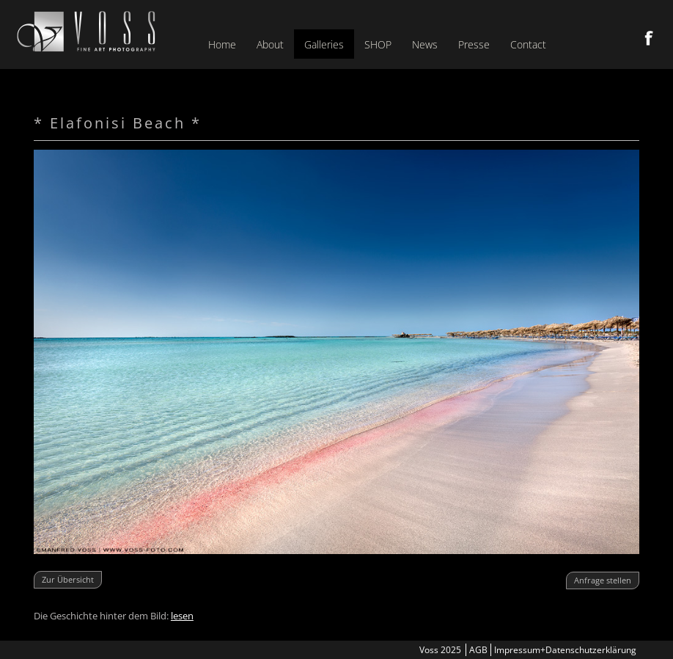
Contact (528, 44)
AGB (478, 650)
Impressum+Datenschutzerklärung (565, 650)
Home (222, 44)
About (270, 44)
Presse (474, 44)
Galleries (324, 44)
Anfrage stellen (602, 580)
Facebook (648, 38)
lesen (182, 615)
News (425, 44)
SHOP (377, 44)
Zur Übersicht (68, 579)
